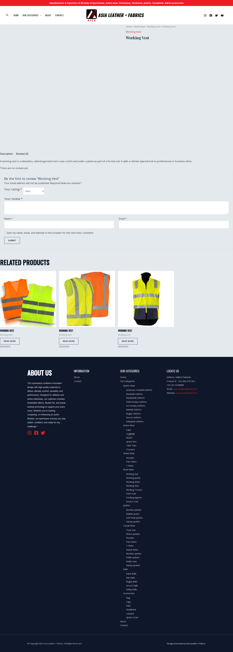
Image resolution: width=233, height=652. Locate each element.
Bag (128, 598)
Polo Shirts (131, 462)
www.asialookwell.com (186, 393)
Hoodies (130, 458)
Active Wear (129, 425)
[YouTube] (222, 15)
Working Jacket (133, 478)
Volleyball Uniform (135, 421)
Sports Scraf (132, 617)
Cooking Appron (134, 497)
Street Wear (129, 453)
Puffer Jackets (132, 557)
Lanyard (130, 613)
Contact (56, 15)
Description (6, 153)
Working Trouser (134, 490)
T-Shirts (130, 465)
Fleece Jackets (133, 534)
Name (8, 218)
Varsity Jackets (133, 521)
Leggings (130, 434)
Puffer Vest (131, 561)
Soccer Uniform (133, 417)
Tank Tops (131, 445)
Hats (128, 605)
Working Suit (132, 474)
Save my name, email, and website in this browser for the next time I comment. (50, 232)
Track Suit (131, 530)
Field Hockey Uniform (136, 402)
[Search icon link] (7, 15)
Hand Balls (131, 574)
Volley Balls (131, 589)
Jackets (126, 505)
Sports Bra (131, 441)
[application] (38, 15)
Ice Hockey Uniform (135, 405)
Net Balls (130, 577)
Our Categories (30, 15)
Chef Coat (131, 494)
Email (123, 218)
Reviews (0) (22, 153)
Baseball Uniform (134, 394)
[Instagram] (205, 15)
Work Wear (139, 26)
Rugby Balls (131, 581)
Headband (131, 609)
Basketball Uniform (135, 398)
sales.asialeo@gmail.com (185, 389)
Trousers (130, 449)
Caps (128, 602)
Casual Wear (129, 525)
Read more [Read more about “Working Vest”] (10, 341)
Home (15, 15)
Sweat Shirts (132, 549)
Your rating (13, 189)
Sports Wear (129, 385)
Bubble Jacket (132, 514)
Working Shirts (133, 482)
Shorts (129, 437)
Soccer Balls (132, 585)
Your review (13, 199)
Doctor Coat (132, 501)
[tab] (6, 154)
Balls (125, 569)
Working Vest (153, 26)
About (46, 15)
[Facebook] (211, 15)
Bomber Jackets (133, 510)
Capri (128, 430)
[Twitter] (216, 15)
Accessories (129, 593)
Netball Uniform (133, 409)
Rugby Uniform (133, 413)
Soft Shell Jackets (134, 517)
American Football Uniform (139, 390)
